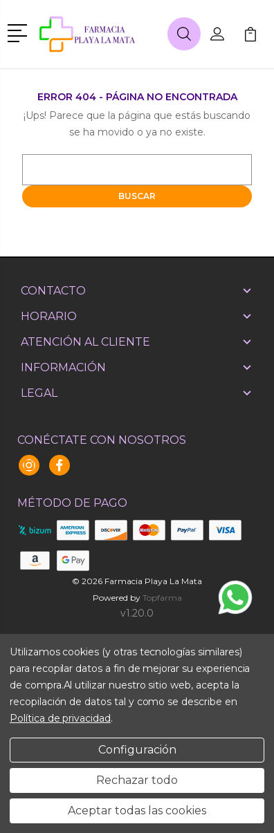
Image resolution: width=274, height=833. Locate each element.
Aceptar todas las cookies (137, 810)
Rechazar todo (137, 780)
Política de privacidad (60, 718)
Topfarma (162, 597)
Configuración (137, 749)
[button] (20, 32)
